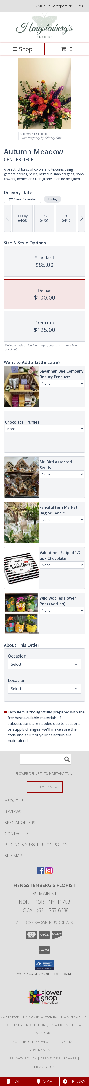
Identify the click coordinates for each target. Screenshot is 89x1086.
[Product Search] (45, 759)
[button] (44, 965)
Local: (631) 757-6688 (45, 910)
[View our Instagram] (49, 872)
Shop (22, 49)
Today (52, 199)
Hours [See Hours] (74, 1081)
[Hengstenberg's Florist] (44, 36)
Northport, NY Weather (34, 1041)
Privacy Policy (23, 1058)
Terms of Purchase (59, 1058)
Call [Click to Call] (15, 1081)
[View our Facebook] (40, 872)
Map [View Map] (44, 1081)
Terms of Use (44, 1066)
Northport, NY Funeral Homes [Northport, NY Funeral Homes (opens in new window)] (28, 1016)
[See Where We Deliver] (45, 786)
